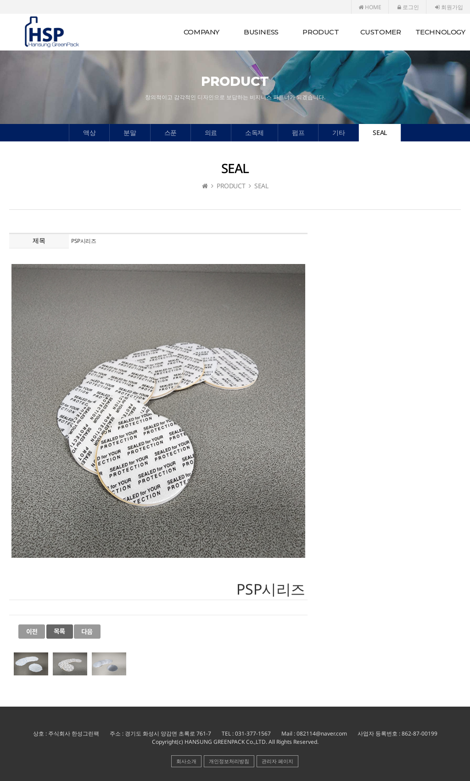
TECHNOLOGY (440, 32)
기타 (338, 132)
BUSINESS (261, 32)
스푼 (170, 132)
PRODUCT (320, 32)
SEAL (379, 132)
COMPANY (201, 32)
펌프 (298, 132)
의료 (211, 132)
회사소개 (186, 761)
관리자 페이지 (277, 761)
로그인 (408, 7)
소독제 (254, 132)
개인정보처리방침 (229, 761)
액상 (89, 132)
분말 (129, 132)
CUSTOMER (380, 32)
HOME (369, 7)
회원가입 (449, 7)
